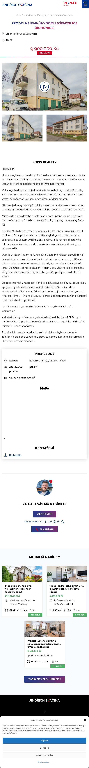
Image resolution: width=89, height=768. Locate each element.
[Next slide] (86, 128)
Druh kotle (15, 455)
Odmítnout (44, 748)
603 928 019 (44, 529)
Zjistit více (44, 514)
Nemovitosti (28, 15)
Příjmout (44, 740)
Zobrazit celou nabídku (44, 679)
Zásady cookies (43, 762)
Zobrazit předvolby (44, 755)
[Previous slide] (3, 128)
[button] (85, 720)
